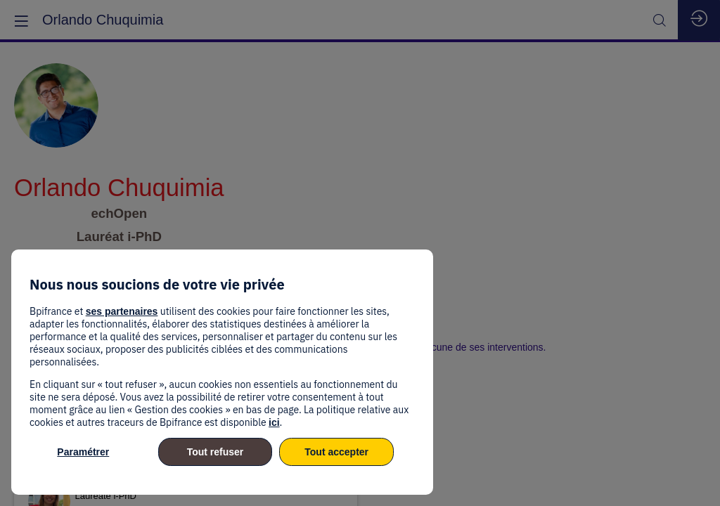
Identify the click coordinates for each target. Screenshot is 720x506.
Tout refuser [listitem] (215, 452)
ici (274, 422)
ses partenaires (122, 311)
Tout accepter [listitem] (336, 452)
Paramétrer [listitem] (83, 452)
